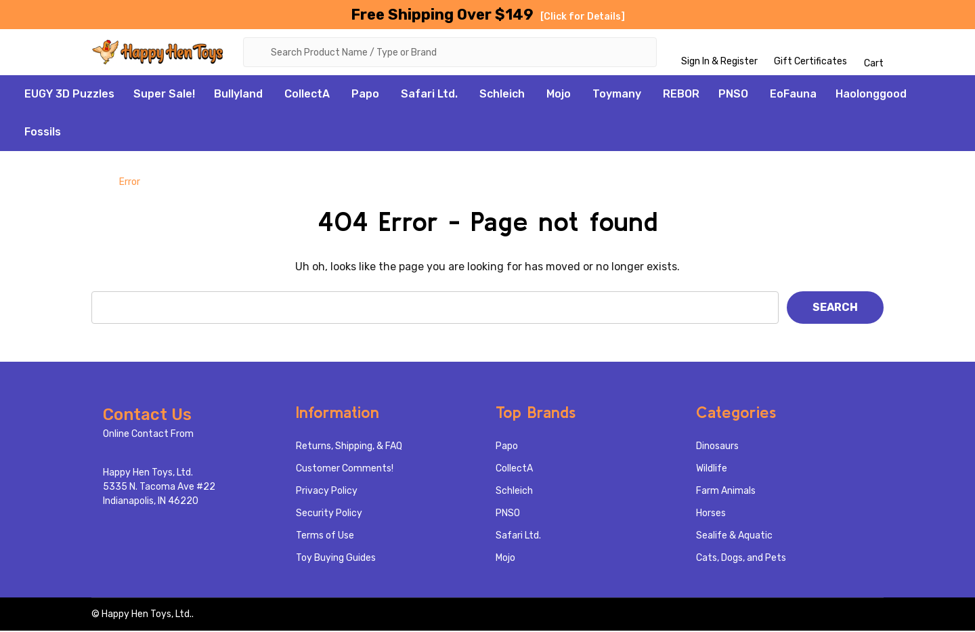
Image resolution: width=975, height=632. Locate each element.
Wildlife (711, 470)
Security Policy (329, 514)
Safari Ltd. (429, 95)
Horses (711, 514)
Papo (365, 95)
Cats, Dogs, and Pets (741, 559)
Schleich (502, 95)
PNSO (733, 95)
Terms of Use (325, 537)
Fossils (42, 133)
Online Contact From (148, 435)
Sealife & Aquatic (734, 537)
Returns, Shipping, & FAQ (349, 447)
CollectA (307, 95)
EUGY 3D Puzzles (69, 95)
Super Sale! (164, 95)
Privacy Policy (327, 492)
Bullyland (238, 95)
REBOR (681, 95)
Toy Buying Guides (336, 559)
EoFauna (793, 95)
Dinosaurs (717, 447)
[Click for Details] (582, 16)
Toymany (616, 95)
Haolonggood (871, 95)
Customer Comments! (344, 470)
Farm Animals (726, 492)
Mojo (558, 95)
